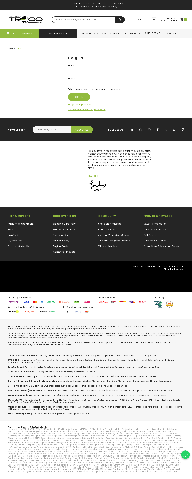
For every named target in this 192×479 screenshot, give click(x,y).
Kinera (12, 449)
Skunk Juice (122, 462)
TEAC (27, 467)
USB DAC (73, 390)
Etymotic (64, 442)
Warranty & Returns (64, 229)
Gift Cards (150, 235)
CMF (37, 438)
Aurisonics (33, 433)
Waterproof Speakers (84, 371)
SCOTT (19, 462)
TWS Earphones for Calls (159, 390)
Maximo (54, 451)
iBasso (118, 444)
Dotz (82, 440)
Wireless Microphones (94, 381)
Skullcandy (108, 462)
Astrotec (12, 431)
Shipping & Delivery (64, 223)
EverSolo (86, 442)
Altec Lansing (143, 429)
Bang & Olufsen (82, 433)
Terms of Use (61, 235)
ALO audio (108, 429)
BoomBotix (23, 435)
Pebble (87, 456)
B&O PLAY (67, 433)
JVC (136, 447)
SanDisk (144, 460)
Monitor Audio (125, 451)
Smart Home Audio (30, 362)
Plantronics (14, 458)
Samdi (112, 460)
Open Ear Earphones (43, 376)
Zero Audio (164, 471)
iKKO (145, 444)
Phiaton (147, 456)
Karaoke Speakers (117, 360)
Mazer (62, 451)
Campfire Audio (145, 435)
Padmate (46, 456)
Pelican (96, 456)
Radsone (12, 460)
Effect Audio (14, 442)
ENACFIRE (33, 442)
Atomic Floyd (32, 431)
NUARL (102, 453)
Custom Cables (91, 407)
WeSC (11, 471)
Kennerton (178, 447)
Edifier (179, 440)
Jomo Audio (112, 447)
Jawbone (49, 447)
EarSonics (137, 440)
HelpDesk (13, 235)
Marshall (22, 451)
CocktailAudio (48, 438)
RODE (74, 460)
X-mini (115, 471)
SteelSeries (106, 465)
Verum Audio (139, 469)
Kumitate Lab (51, 449)
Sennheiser (30, 462)
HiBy (73, 444)
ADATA (61, 429)
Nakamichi (40, 453)
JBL (84, 447)
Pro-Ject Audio (63, 458)
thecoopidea (49, 467)
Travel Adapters (159, 395)
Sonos (23, 465)
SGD (140, 19)
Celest (176, 435)
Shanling (42, 462)
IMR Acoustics (156, 444)
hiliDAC (91, 444)
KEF (169, 447)
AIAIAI (75, 429)
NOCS (65, 453)
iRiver (168, 444)
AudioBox (105, 431)
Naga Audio (19, 453)
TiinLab (73, 467)
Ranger (22, 460)
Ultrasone (13, 469)
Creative (110, 438)
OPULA (169, 453)
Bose (33, 435)
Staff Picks (88, 33)
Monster (138, 451)
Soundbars (100, 360)
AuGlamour (14, 433)
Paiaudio (57, 456)
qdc (127, 458)
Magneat (174, 449)
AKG (99, 429)
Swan (142, 465)
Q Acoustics (117, 458)
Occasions (131, 33)
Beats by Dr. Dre (114, 433)
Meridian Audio (87, 451)
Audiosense (168, 431)
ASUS (21, 431)
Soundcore (48, 465)
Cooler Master (74, 438)
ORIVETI (21, 456)
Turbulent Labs (146, 467)
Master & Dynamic (38, 451)
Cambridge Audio (126, 435)
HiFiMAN (81, 444)
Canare (160, 435)
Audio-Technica (89, 431)
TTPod (134, 467)
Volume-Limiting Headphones (49, 413)
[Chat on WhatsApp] (185, 454)
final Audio (112, 442)
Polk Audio (26, 458)
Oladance (134, 453)
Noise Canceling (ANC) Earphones (92, 395)
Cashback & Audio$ (155, 229)
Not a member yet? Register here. (86, 109)
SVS (136, 465)
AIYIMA (91, 429)
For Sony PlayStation (146, 355)
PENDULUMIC (108, 456)
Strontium (119, 465)
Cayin (168, 435)
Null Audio (122, 453)
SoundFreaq (61, 465)
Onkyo (154, 453)
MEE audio (72, 451)
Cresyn (119, 438)
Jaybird (60, 447)
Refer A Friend (106, 229)
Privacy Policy (61, 240)
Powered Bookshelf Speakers (50, 360)
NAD (10, 453)
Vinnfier (151, 469)
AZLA (58, 433)
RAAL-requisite (171, 458)
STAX (96, 465)
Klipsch (21, 449)
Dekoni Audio (14, 440)
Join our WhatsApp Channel (114, 235)
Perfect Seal (135, 456)
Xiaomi (124, 471)
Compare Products (154, 20)
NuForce (111, 453)
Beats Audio (98, 433)
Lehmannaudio (78, 449)
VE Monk (126, 469)
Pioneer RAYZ (176, 456)
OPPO (161, 453)
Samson (121, 460)
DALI (143, 438)
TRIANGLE (117, 467)
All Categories (22, 33)
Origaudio (179, 453)
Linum (127, 449)
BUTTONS (110, 435)
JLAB (101, 447)
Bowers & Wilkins (46, 435)
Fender (95, 442)
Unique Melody (34, 469)
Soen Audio (159, 462)
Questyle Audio (154, 458)
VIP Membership (107, 246)
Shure (78, 462)
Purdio (106, 458)
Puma (98, 458)
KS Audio (37, 449)
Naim (30, 453)
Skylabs (134, 462)
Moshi (147, 451)
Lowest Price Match (155, 223)
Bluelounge (158, 433)
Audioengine (118, 431)
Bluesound (171, 433)
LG (109, 449)
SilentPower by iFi (92, 462)
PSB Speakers (86, 458)
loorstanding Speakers (44, 407)
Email (71, 65)
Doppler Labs (71, 440)
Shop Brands (57, 33)
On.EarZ (145, 453)
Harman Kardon (49, 444)
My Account (15, 240)
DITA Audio (57, 440)
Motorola (177, 451)
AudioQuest (154, 431)
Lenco (91, 449)
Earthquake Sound (154, 440)
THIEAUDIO (63, 467)
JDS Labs (93, 447)
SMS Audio (145, 462)
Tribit (126, 467)
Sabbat (103, 460)
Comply (61, 438)
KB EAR (163, 447)
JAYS (68, 447)
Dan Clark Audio (155, 438)
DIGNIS (47, 440)
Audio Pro (74, 431)
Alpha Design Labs (124, 429)
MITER (113, 451)
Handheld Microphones (119, 381)
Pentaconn (121, 456)
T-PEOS (150, 465)
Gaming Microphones (50, 355)
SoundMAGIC (77, 465)
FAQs (11, 229)
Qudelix (140, 458)
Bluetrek (12, 435)
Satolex (167, 460)
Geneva (12, 444)
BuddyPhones (97, 435)
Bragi (59, 435)
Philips (155, 456)
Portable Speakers (62, 371)
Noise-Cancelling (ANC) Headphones (53, 395)
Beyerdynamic (131, 433)
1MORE (23, 429)
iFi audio (137, 444)
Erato (55, 442)
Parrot (79, 456)
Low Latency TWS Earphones (98, 355)
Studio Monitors (141, 381)
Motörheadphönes (161, 451)
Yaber (133, 471)
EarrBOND (125, 440)
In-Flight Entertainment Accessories (130, 395)
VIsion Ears (162, 469)
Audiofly (130, 431)
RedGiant (41, 460)
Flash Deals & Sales (155, 240)
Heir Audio (64, 444)
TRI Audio (106, 467)
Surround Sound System (80, 360)
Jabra (26, 447)
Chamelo (12, 438)
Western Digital (23, 471)
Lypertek (155, 449)
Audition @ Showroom (21, 223)
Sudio (129, 465)
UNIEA (22, 469)
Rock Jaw (65, 460)
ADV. (68, 429)
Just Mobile (126, 447)
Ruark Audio (91, 460)
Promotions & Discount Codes (161, 246)
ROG (81, 460)
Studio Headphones (161, 381)
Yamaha (142, 471)
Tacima (160, 465)
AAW (30, 429)
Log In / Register (171, 19)
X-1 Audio (105, 471)
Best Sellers (109, 33)
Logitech (144, 449)
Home (10, 48)
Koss (28, 449)
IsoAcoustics (14, 447)
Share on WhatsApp (110, 223)
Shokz (52, 462)
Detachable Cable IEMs (69, 407)
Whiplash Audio (66, 471)
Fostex (157, 442)
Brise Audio (82, 435)
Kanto (155, 447)
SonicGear (13, 465)
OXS (37, 456)
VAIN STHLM (100, 469)
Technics (36, 467)
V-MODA (78, 469)
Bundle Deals (152, 33)
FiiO (103, 442)
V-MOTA (89, 469)
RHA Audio (52, 460)
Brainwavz (69, 435)
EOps (42, 442)
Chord (22, 438)
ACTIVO (38, 429)
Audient (54, 431)
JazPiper (77, 447)
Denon (38, 440)
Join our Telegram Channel (114, 240)
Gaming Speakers (72, 355)
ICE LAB (127, 444)
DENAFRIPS (28, 440)
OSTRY (30, 456)
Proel (75, 458)
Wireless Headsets (27, 355)
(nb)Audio (13, 429)
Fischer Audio (127, 442)
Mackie (164, 449)
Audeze (44, 431)
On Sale (169, 33)
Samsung (133, 460)
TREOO (96, 467)
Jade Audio (37, 447)
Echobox (169, 440)
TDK (21, 467)
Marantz (12, 451)
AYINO (52, 433)
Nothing (93, 453)
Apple (155, 429)
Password (73, 78)
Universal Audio (52, 469)
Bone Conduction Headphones (71, 376)
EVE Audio (75, 442)
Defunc (177, 438)
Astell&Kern (173, 429)
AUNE (23, 433)
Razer (31, 460)
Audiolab (141, 431)
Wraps (95, 471)
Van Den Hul (114, 469)
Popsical (38, 458)
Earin (116, 440)
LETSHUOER (100, 449)
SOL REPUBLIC (173, 462)
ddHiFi (169, 438)
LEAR (65, 449)
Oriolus (12, 456)
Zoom (175, 471)
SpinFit (88, 465)
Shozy (71, 462)
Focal (139, 442)
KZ (60, 449)
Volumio (174, 469)
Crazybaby (98, 438)
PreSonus (49, 458)
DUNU (89, 440)
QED (133, 458)
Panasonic (69, 456)
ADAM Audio (50, 429)
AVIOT (44, 433)
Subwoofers (154, 360)
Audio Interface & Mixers (68, 381)
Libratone (117, 449)
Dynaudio (98, 440)
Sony (31, 465)
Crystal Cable (132, 438)
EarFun (108, 440)
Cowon (87, 438)
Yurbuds (152, 471)
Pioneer (164, 456)
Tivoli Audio (85, 467)
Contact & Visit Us (18, 246)
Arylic (162, 429)
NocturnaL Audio (78, 453)
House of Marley (104, 444)
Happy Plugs (32, 444)
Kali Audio (145, 447)
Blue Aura (146, 433)
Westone (37, 471)
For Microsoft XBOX (124, 355)
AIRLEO (83, 429)
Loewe (135, 449)
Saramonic (156, 460)
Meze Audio (103, 451)
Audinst (64, 431)
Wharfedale (50, 471)
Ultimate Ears (168, 467)
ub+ (158, 467)
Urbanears (67, 469)
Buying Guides (61, 246)
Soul (38, 465)
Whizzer (80, 471)
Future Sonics (170, 442)
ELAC (24, 442)
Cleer (30, 438)
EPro (48, 442)
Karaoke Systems (137, 360)
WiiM (88, 471)
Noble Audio (54, 453)
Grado (20, 444)
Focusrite (148, 442)
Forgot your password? (81, 104)
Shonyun (61, 462)
